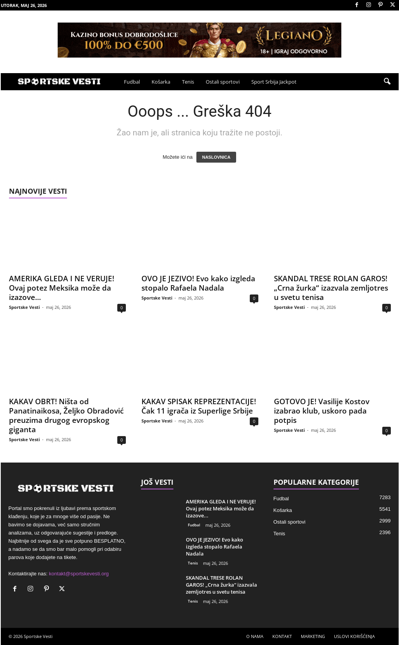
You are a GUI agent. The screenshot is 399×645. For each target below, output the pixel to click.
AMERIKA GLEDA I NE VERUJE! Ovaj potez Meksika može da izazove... (61, 287)
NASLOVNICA (216, 157)
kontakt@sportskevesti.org (79, 574)
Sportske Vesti (24, 307)
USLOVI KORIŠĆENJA (354, 636)
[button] (386, 81)
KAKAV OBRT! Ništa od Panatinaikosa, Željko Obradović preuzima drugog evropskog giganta (66, 415)
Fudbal (132, 81)
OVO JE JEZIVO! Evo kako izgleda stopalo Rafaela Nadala (198, 283)
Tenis (188, 81)
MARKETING (313, 636)
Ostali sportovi (223, 81)
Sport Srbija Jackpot (274, 81)
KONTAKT (282, 636)
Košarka (161, 81)
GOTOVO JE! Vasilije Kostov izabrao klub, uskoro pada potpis (321, 410)
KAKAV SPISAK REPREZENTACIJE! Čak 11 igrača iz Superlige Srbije (198, 406)
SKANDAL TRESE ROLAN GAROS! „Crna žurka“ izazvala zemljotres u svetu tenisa (331, 287)
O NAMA (254, 636)
